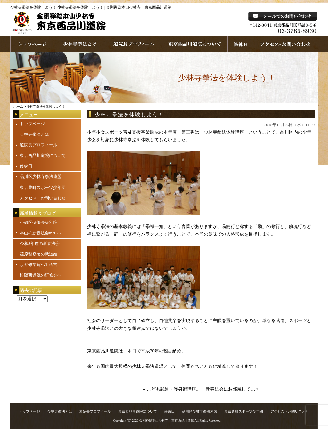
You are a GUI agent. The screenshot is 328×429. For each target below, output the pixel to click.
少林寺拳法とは (79, 44)
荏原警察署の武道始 (38, 254)
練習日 (240, 44)
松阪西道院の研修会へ (41, 275)
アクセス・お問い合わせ (43, 198)
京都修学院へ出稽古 (38, 264)
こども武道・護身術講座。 (174, 389)
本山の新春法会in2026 (40, 233)
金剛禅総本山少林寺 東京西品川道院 (166, 420)
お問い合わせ (285, 44)
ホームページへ (31, 44)
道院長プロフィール (133, 44)
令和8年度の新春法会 (40, 243)
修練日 (26, 166)
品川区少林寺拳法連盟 (41, 176)
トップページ (32, 123)
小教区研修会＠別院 (38, 222)
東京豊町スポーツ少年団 (43, 187)
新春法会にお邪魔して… (230, 389)
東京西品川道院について (194, 44)
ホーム (18, 106)
